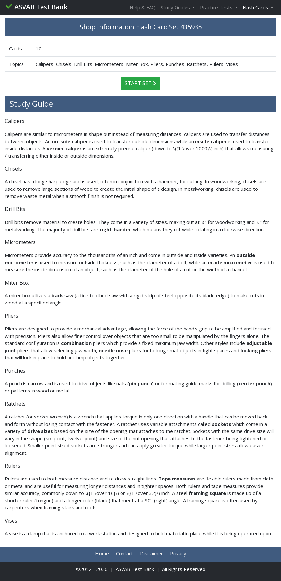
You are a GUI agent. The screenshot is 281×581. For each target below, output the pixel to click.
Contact (124, 553)
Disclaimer (151, 553)
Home (102, 553)
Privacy (178, 553)
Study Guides (176, 7)
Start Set (140, 83)
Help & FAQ (143, 7)
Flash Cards (256, 7)
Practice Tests (217, 7)
